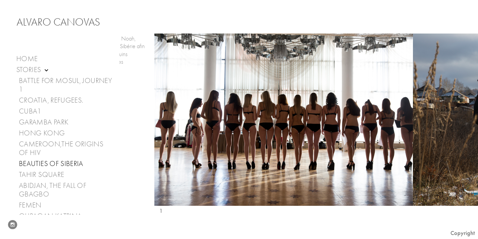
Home (27, 59)
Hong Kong (42, 133)
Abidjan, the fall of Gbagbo (52, 190)
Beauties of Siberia (51, 164)
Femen (30, 205)
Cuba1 (30, 111)
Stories (33, 70)
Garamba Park (43, 122)
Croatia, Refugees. (51, 100)
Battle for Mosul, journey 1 (65, 85)
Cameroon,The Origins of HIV (61, 148)
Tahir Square (41, 175)
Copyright (462, 233)
